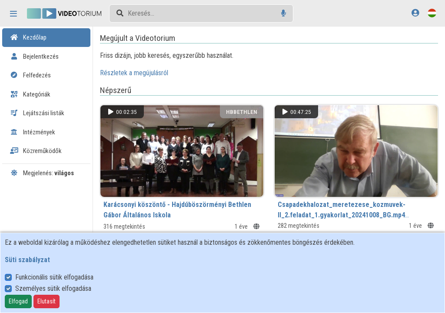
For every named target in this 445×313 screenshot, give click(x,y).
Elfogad (18, 301)
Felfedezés (30, 75)
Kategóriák (30, 94)
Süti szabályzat (27, 260)
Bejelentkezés (34, 56)
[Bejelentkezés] (415, 12)
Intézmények (32, 132)
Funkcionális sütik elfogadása (54, 277)
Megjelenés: (42, 173)
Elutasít (46, 301)
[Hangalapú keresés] (283, 13)
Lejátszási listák (37, 113)
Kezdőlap (28, 37)
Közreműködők (36, 151)
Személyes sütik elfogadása (53, 288)
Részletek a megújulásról (137, 73)
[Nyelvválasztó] (432, 12)
